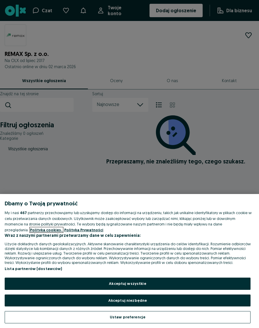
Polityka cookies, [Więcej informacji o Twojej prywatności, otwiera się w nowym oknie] (46, 230)
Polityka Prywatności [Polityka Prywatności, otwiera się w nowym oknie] (83, 230)
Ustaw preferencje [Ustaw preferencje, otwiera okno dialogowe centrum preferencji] (127, 317)
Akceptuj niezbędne (127, 300)
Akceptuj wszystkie (127, 283)
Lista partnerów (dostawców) (33, 268)
